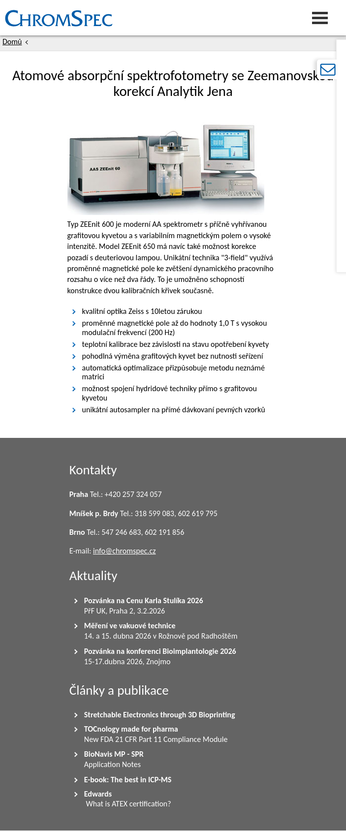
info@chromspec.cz (124, 550)
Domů (12, 41)
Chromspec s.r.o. (2, 17)
